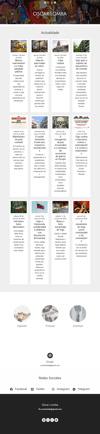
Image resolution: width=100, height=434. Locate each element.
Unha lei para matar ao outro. (39, 63)
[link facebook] (45, 2)
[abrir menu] (12, 14)
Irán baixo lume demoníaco (18, 224)
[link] (50, 14)
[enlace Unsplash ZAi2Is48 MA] (50, 313)
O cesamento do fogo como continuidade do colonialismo (81, 231)
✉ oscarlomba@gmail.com (50, 409)
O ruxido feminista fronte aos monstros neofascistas (40, 143)
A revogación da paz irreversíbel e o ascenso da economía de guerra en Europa (60, 147)
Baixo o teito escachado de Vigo (60, 225)
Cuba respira (60, 62)
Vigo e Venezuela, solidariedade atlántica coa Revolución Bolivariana (39, 230)
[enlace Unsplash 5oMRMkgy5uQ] (78, 313)
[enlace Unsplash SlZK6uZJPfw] (22, 313)
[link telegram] (55, 2)
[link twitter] (52, 2)
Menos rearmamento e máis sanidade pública (18, 66)
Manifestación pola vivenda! (19, 139)
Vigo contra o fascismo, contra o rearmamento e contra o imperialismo (81, 145)
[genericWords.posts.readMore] (19, 46)
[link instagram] (48, 2)
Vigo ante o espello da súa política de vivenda (81, 64)
